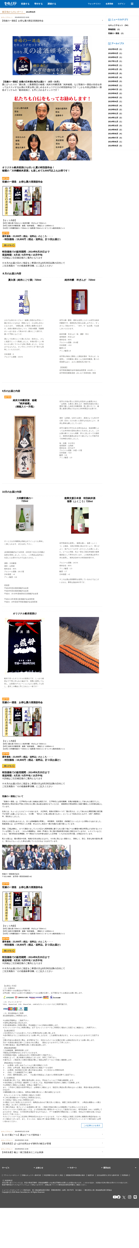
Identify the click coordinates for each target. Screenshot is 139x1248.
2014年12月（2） (115, 118)
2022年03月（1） (115, 49)
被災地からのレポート (12, 12)
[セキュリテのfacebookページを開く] (118, 1197)
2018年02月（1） (115, 57)
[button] (19, 1168)
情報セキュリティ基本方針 (31, 1175)
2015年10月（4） (115, 77)
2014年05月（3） (115, 146)
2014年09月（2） (115, 130)
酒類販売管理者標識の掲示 (75, 1175)
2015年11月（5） (115, 73)
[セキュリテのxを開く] (124, 1197)
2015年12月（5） (115, 69)
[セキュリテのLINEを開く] (135, 1197)
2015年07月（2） (115, 89)
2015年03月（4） (115, 106)
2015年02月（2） (115, 109)
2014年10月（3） (115, 125)
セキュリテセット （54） (118, 25)
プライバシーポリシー (11, 1175)
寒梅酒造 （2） (114, 29)
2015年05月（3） (115, 97)
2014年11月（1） (115, 122)
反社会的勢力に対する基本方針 (108, 1175)
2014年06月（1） (115, 142)
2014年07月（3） (115, 138)
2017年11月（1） (115, 61)
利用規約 (125, 1175)
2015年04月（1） (115, 101)
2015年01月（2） (115, 113)
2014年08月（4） (115, 134)
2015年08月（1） (115, 85)
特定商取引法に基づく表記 (53, 1175)
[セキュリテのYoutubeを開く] (114, 1197)
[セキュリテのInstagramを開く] (129, 1197)
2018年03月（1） (115, 53)
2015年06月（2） (115, 93)
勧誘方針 (91, 1175)
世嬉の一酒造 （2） (116, 33)
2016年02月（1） (115, 65)
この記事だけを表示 (92, 1125)
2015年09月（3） (115, 81)
